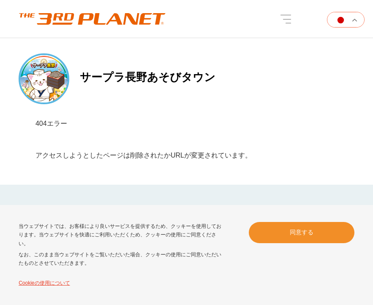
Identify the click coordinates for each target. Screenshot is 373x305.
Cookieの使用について (44, 283)
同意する (301, 232)
